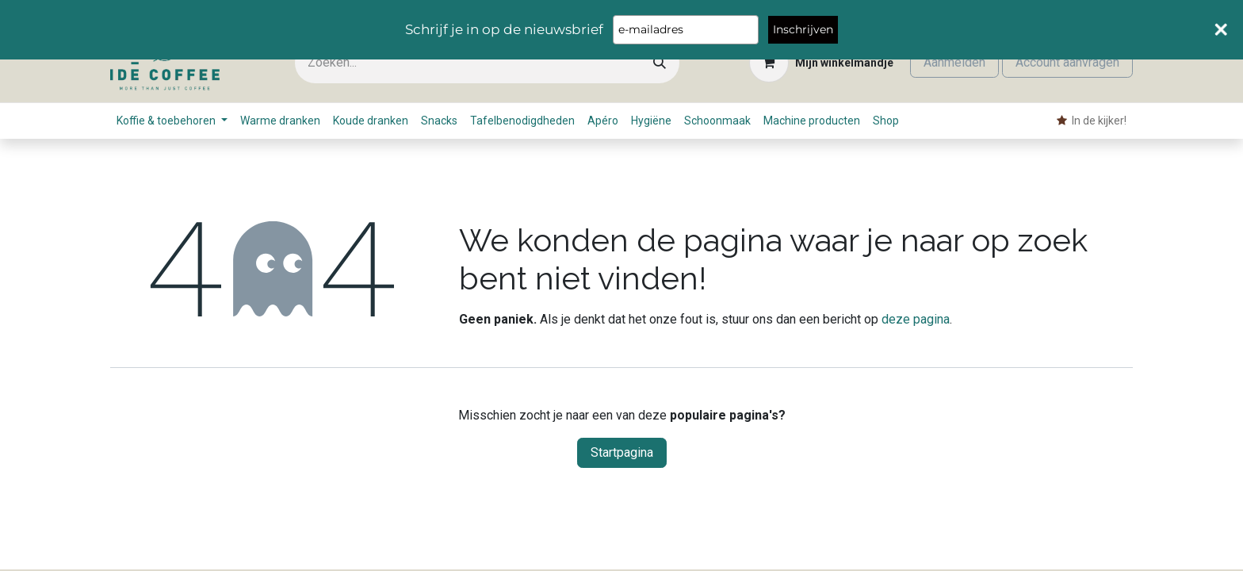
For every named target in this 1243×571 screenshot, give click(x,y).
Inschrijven (803, 29)
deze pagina (916, 319)
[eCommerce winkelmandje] (821, 62)
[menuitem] (172, 121)
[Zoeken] (659, 63)
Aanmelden (954, 62)
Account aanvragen (1067, 62)
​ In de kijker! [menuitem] (1091, 120)
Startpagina (622, 452)
